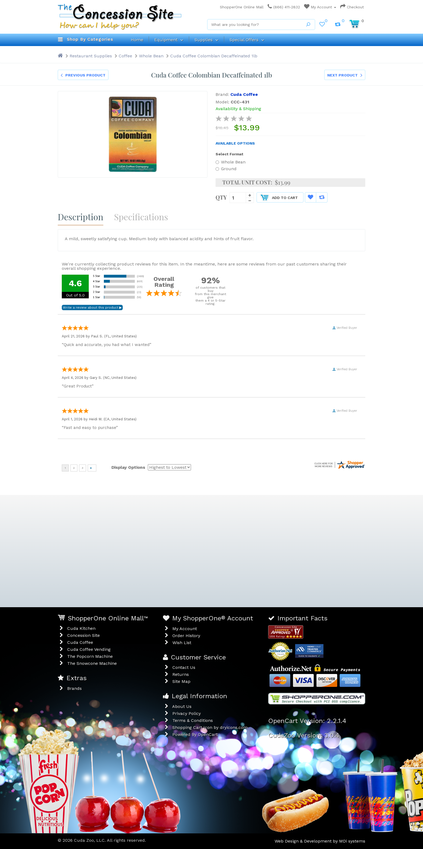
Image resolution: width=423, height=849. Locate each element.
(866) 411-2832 (284, 7)
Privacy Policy (186, 713)
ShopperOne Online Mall (240, 7)
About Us (182, 706)
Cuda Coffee (80, 642)
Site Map (181, 681)
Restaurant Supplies (91, 55)
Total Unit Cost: (247, 182)
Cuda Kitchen (81, 628)
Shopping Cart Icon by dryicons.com (210, 727)
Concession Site (83, 635)
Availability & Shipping (238, 108)
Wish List (181, 642)
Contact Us (183, 667)
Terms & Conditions (192, 720)
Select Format (229, 154)
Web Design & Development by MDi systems (320, 841)
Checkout (352, 7)
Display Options (128, 467)
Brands (74, 688)
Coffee (125, 55)
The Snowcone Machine (92, 663)
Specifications (141, 216)
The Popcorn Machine (90, 656)
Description (80, 216)
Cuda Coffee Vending (89, 649)
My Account (320, 7)
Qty (221, 197)
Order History (186, 635)
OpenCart (208, 734)
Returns (180, 674)
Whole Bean (151, 55)
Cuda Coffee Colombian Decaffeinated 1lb (213, 55)
